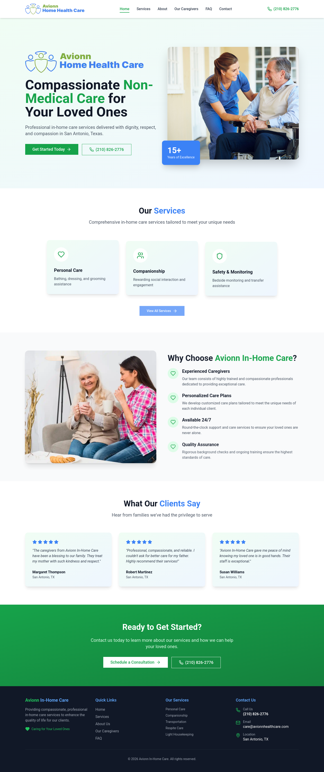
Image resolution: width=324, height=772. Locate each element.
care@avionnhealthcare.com (266, 726)
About (162, 9)
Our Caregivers (186, 9)
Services (143, 9)
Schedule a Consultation (135, 663)
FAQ (208, 9)
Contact (225, 9)
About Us (102, 724)
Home (124, 9)
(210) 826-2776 (286, 9)
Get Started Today (51, 149)
